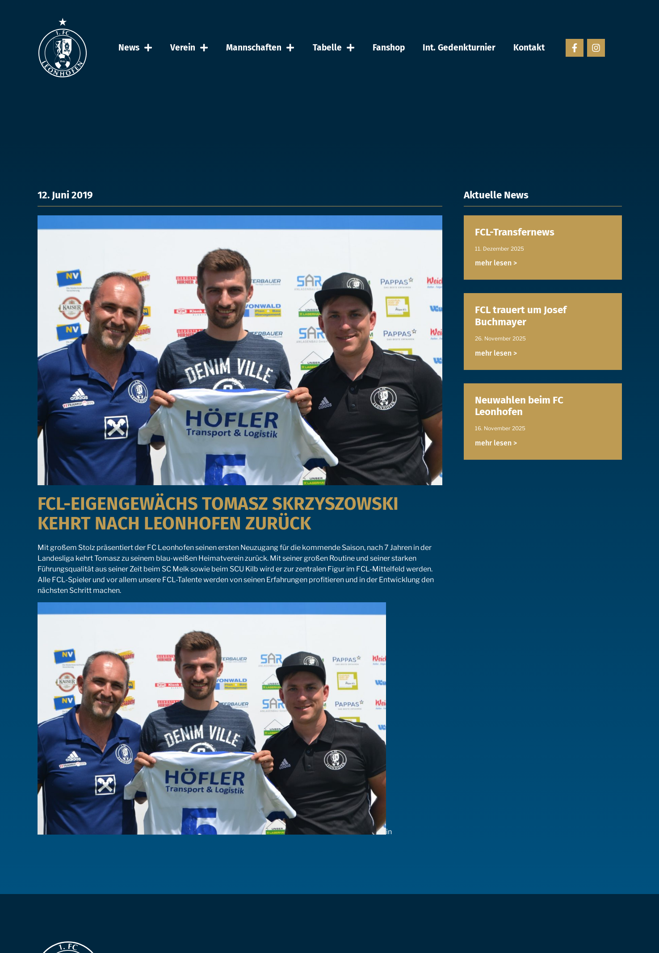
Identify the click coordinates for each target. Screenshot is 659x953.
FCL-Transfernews (514, 232)
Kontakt (529, 47)
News (135, 47)
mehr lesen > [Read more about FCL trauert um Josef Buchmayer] (496, 353)
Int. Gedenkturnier (459, 47)
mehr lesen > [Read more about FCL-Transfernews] (496, 263)
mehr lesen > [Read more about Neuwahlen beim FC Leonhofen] (496, 443)
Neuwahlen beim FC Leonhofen (519, 406)
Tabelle (334, 47)
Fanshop (389, 47)
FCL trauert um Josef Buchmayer (521, 316)
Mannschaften (260, 47)
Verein (189, 47)
